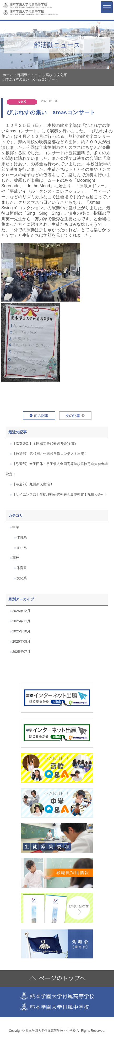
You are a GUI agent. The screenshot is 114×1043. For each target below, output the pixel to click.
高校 (49, 75)
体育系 (22, 537)
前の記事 (41, 415)
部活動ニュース (29, 75)
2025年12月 (21, 611)
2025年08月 (21, 641)
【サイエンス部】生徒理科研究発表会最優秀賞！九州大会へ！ (60, 494)
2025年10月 (21, 631)
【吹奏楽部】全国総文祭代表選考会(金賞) (44, 443)
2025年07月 (21, 652)
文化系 (62, 75)
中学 (15, 527)
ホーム (8, 75)
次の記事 (73, 415)
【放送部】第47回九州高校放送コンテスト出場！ (50, 454)
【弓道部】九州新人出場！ (32, 484)
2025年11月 (21, 621)
